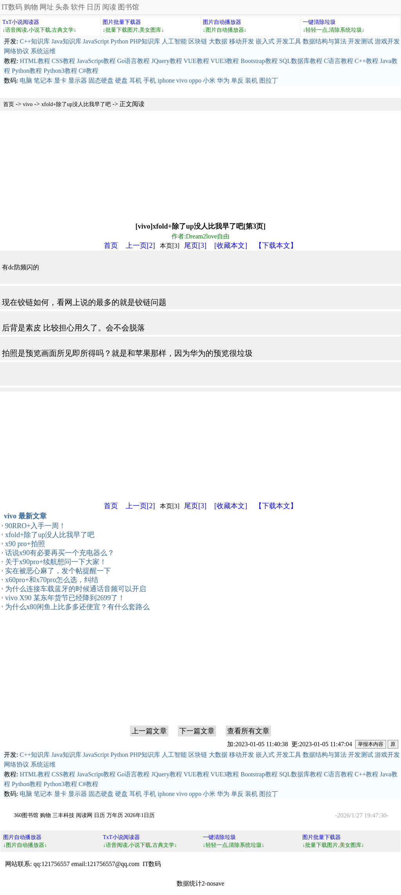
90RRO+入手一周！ (35, 526)
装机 (251, 80)
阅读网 (84, 815)
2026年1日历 (140, 815)
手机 (149, 80)
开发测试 (360, 41)
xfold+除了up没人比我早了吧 (76, 104)
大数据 (218, 41)
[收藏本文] (230, 245)
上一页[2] (140, 245)
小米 (209, 80)
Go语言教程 (133, 61)
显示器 (77, 80)
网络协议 (16, 51)
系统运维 (43, 51)
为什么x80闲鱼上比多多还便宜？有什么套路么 (77, 607)
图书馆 (128, 7)
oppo (195, 80)
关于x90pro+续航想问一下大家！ (56, 562)
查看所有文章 (248, 731)
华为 (223, 80)
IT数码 (12, 7)
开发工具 (288, 41)
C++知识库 (35, 41)
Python (119, 41)
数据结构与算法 (325, 41)
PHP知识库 (145, 41)
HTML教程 (35, 61)
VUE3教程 (225, 61)
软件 (78, 7)
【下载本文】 (276, 245)
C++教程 (367, 61)
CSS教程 (63, 61)
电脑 (26, 80)
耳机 (135, 80)
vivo (181, 80)
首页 (8, 104)
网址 (47, 7)
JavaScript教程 (96, 61)
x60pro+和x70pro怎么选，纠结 (51, 580)
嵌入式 (265, 41)
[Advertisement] (200, 165)
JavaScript (96, 41)
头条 (62, 7)
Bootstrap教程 (258, 61)
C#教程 (89, 70)
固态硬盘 (101, 80)
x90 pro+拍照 (25, 544)
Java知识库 (66, 41)
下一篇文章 (197, 731)
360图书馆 (26, 815)
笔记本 (43, 80)
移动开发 (241, 41)
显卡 (60, 80)
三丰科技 (63, 815)
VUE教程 (196, 61)
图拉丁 (268, 80)
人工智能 (174, 41)
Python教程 (27, 70)
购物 (31, 7)
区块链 (197, 41)
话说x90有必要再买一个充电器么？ (59, 553)
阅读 (109, 7)
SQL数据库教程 (300, 61)
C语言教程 (338, 61)
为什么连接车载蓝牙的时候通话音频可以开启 (75, 589)
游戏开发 (387, 41)
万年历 (115, 815)
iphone (166, 80)
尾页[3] (195, 245)
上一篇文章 (149, 731)
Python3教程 (60, 70)
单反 (237, 80)
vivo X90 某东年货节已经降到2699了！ (65, 598)
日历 (94, 7)
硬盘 (121, 80)
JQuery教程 (166, 61)
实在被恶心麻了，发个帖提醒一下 (58, 571)
